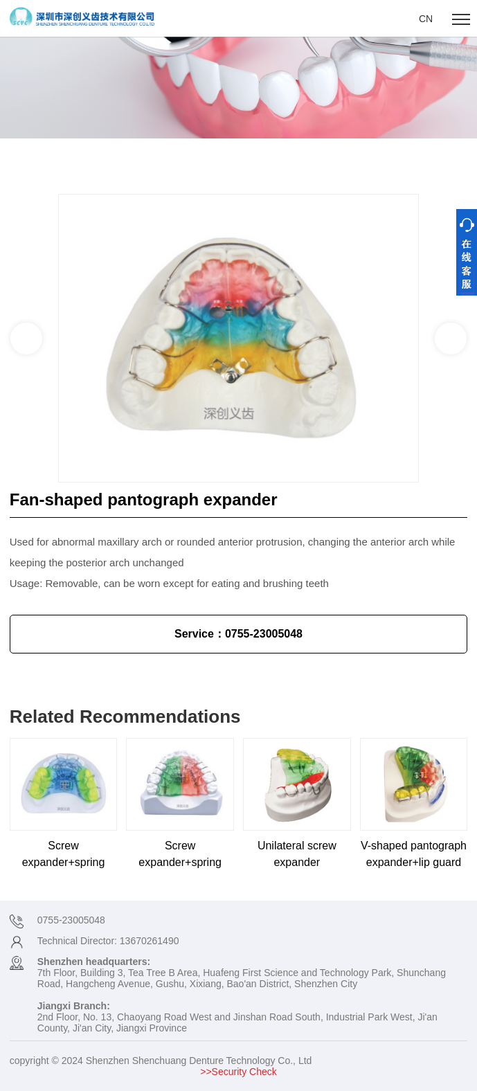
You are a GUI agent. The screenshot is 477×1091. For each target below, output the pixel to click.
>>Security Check (238, 1071)
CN (426, 18)
